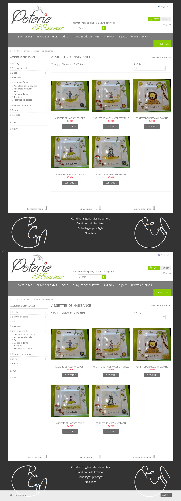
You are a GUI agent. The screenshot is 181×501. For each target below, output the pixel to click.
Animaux (16, 77)
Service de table (20, 68)
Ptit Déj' (15, 63)
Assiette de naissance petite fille (111, 118)
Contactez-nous (37, 208)
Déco (14, 72)
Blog (13, 122)
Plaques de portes (23, 99)
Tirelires (18, 97)
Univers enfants (20, 82)
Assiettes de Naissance (25, 86)
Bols (16, 91)
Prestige (16, 115)
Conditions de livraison (90, 223)
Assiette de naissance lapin (111, 174)
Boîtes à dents (21, 94)
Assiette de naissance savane (152, 118)
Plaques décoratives (22, 105)
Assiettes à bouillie (23, 88)
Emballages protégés (90, 228)
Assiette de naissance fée (70, 174)
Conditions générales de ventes (90, 218)
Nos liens (90, 233)
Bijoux (15, 110)
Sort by (137, 63)
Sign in (167, 24)
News (15, 128)
